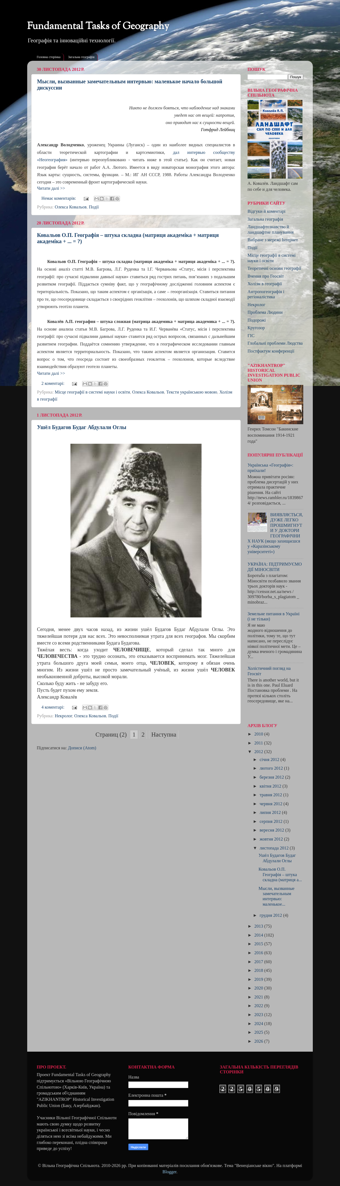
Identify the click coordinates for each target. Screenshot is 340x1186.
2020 (259, 988)
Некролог (63, 715)
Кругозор (256, 327)
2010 (259, 734)
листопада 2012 (274, 848)
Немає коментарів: (59, 198)
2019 (259, 979)
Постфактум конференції (271, 351)
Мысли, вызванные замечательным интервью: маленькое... (276, 896)
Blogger (169, 1171)
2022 (259, 1005)
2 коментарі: (53, 383)
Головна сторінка (48, 57)
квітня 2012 (270, 786)
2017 (259, 961)
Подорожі (257, 320)
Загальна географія (81, 57)
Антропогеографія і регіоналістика (266, 294)
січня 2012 (269, 759)
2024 (259, 1023)
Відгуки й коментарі (267, 211)
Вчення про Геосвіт (266, 276)
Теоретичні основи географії (274, 268)
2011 (259, 743)
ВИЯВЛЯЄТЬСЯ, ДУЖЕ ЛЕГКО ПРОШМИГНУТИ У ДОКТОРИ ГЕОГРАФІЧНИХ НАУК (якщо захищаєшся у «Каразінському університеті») (275, 533)
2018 (259, 970)
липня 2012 (270, 812)
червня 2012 (271, 803)
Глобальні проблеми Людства (275, 343)
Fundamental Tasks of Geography (98, 27)
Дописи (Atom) (82, 748)
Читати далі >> (51, 188)
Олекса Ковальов (70, 207)
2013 (259, 926)
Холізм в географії (265, 283)
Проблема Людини (265, 312)
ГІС (251, 335)
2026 (259, 1041)
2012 (259, 751)
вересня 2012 (272, 830)
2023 (259, 1014)
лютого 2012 (271, 768)
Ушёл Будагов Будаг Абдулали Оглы (81, 427)
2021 (259, 997)
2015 (259, 943)
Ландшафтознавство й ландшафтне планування (270, 229)
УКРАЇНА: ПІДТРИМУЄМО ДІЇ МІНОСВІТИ (275, 567)
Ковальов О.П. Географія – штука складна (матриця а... (280, 874)
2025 (259, 1032)
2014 (259, 935)
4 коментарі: (53, 707)
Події (94, 207)
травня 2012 (271, 794)
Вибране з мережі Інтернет (273, 239)
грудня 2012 (271, 915)
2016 (259, 952)
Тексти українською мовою (191, 392)
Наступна (163, 734)
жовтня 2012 (271, 839)
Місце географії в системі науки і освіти (92, 392)
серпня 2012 (271, 821)
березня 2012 (272, 777)
